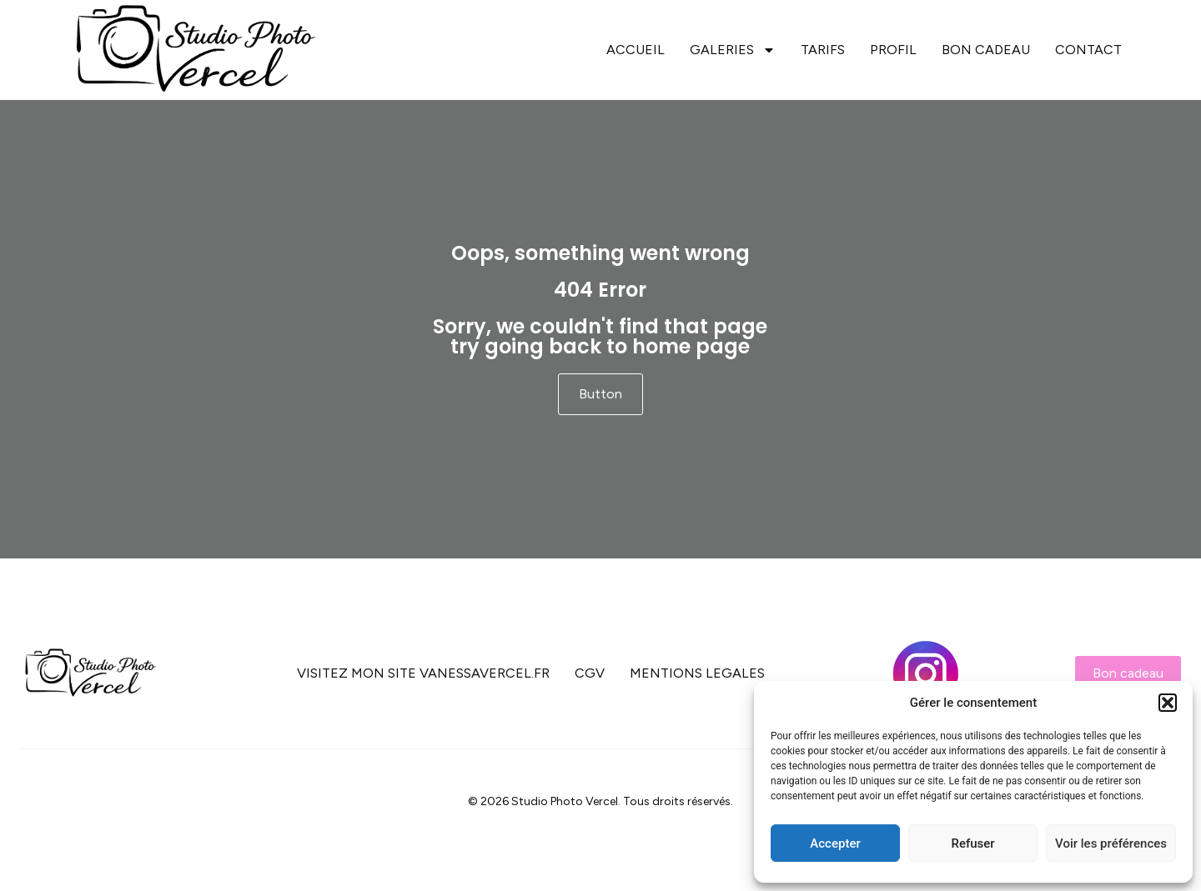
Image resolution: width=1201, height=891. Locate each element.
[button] (1167, 702)
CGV (590, 673)
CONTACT (1088, 50)
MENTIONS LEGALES (697, 673)
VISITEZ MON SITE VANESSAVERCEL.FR (423, 673)
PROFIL (893, 50)
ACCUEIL (635, 50)
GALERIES (733, 50)
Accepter (835, 843)
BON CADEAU (986, 50)
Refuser (972, 843)
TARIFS (823, 50)
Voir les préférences (1111, 843)
